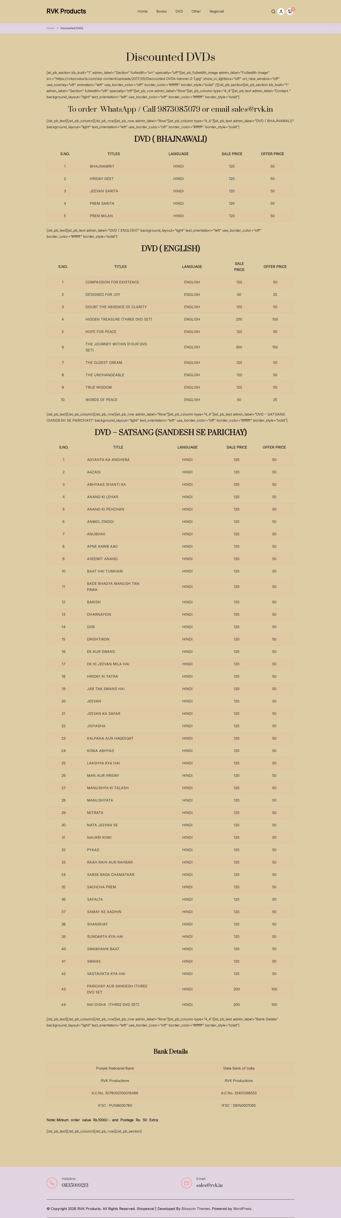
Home (143, 11)
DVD (179, 11)
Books (161, 11)
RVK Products (66, 11)
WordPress (242, 1208)
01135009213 (75, 1185)
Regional (217, 11)
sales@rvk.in (209, 1185)
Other (196, 11)
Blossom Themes (196, 1208)
